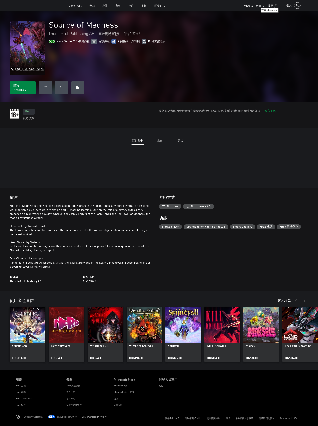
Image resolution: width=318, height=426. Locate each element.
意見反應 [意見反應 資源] (70, 392)
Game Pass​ (75, 5)
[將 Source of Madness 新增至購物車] (61, 87)
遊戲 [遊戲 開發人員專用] (161, 385)
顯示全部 (284, 300)
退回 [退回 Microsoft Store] (116, 398)
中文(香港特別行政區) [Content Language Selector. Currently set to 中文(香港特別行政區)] (32, 416)
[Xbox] (56, 5)
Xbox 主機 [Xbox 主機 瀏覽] (21, 385)
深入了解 (270, 111)
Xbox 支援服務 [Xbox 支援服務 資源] (73, 385)
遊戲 (92, 5)
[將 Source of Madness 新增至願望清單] (45, 87)
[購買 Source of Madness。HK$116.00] (23, 87)
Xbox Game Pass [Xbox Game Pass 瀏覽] (24, 398)
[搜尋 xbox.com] (272, 5)
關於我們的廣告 (266, 418)
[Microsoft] (30, 5)
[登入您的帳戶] (293, 5)
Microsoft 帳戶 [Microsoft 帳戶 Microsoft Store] (121, 385)
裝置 (105, 5)
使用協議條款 (213, 418)
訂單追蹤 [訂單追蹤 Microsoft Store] (118, 405)
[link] (27, 334)
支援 (144, 5)
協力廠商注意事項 (244, 418)
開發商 (158, 5)
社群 (131, 5)
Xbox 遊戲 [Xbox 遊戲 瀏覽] (21, 392)
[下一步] (304, 301)
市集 (118, 5)
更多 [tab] (180, 141)
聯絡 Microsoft (172, 418)
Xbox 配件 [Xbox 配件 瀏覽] (21, 405)
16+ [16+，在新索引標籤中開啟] (29, 111)
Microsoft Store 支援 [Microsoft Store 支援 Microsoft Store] (124, 392)
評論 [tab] (159, 141)
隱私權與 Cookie (193, 418)
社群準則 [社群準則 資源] (70, 398)
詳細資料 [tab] (138, 141)
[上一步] (296, 301)
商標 (228, 418)
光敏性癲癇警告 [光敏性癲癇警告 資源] (74, 405)
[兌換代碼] (77, 87)
